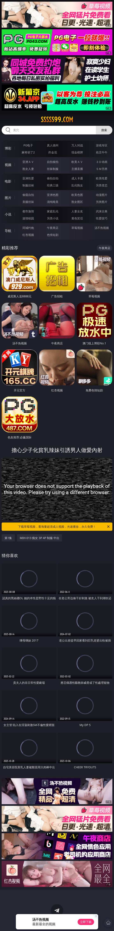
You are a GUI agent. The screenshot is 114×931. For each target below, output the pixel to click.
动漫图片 (101, 195)
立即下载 (86, 922)
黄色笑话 (77, 218)
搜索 (104, 130)
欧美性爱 (101, 178)
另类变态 (101, 185)
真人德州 (52, 145)
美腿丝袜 (28, 202)
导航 (8, 230)
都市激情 (28, 211)
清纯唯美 (52, 202)
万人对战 (77, 145)
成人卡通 (77, 178)
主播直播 (77, 169)
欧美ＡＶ (77, 162)
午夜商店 (52, 228)
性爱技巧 (101, 218)
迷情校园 (28, 218)
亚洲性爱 (28, 178)
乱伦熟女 (77, 185)
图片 (8, 197)
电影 (8, 181)
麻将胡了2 (28, 152)
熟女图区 (77, 202)
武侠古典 (101, 211)
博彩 (8, 148)
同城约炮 (28, 228)
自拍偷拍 (52, 162)
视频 (8, 164)
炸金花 (52, 152)
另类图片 (101, 202)
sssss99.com (57, 119)
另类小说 (52, 218)
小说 (8, 214)
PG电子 (28, 145)
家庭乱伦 (52, 211)
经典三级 (52, 185)
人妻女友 (77, 211)
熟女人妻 (28, 169)
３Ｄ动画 (101, 162)
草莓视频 (77, 228)
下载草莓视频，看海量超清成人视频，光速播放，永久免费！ (64, 526)
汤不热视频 (101, 228)
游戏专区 (101, 145)
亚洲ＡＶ (28, 162)
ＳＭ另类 (101, 169)
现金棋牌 (77, 152)
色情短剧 (52, 235)
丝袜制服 (52, 169)
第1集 (8, 538)
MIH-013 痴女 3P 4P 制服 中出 (39, 538)
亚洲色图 (52, 195)
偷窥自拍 (28, 195)
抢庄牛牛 (101, 152)
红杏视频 (28, 235)
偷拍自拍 (52, 178)
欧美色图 (77, 195)
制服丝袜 (28, 185)
